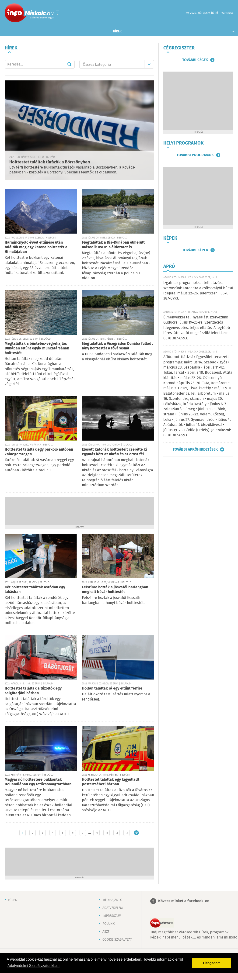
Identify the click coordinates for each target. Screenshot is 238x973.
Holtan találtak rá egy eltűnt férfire (112, 688)
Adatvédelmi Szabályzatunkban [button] (33, 966)
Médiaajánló (112, 900)
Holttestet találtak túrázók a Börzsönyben (49, 162)
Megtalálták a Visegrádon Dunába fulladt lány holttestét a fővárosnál (117, 346)
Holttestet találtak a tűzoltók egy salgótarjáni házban (33, 691)
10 (96, 833)
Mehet (69, 64)
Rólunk (108, 923)
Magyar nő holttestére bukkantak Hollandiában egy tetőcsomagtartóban (38, 782)
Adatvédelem (112, 908)
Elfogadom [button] (211, 963)
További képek (195, 250)
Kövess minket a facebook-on (183, 901)
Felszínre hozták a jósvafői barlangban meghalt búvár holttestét (115, 589)
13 (126, 833)
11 (106, 833)
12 (116, 833)
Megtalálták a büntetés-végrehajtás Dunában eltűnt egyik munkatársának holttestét (37, 348)
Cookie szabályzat (117, 939)
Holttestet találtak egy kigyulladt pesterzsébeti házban (110, 782)
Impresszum (111, 915)
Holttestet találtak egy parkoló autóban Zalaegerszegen (39, 452)
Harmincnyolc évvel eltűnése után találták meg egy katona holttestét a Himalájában (36, 247)
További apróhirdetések (195, 449)
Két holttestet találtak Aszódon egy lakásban (35, 589)
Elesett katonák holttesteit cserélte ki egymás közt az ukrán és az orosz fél (114, 452)
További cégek (195, 60)
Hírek (117, 31)
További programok (195, 155)
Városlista (57, 13)
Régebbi (136, 833)
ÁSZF (105, 931)
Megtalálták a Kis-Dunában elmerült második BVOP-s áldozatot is (113, 245)
